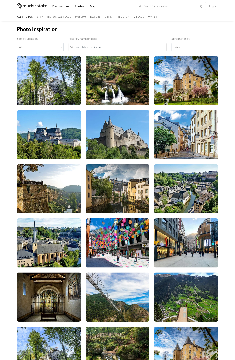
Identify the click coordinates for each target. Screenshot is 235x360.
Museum (80, 16)
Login (212, 6)
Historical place (59, 16)
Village (139, 16)
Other (109, 16)
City (40, 16)
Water (152, 16)
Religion (124, 16)
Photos (79, 6)
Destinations (60, 6)
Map (92, 6)
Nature (95, 16)
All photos (25, 16)
